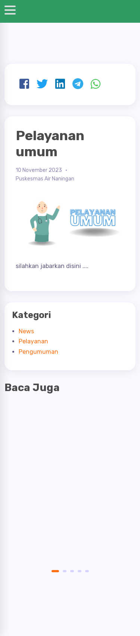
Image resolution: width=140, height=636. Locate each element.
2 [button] (64, 571)
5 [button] (87, 571)
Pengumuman (38, 351)
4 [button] (79, 571)
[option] (70, 462)
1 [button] (53, 571)
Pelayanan (33, 341)
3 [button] (72, 571)
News (26, 331)
